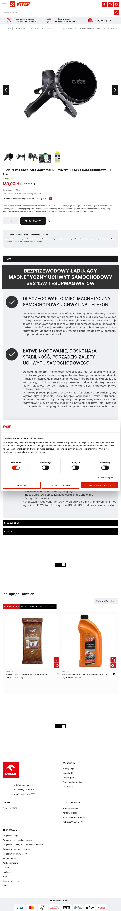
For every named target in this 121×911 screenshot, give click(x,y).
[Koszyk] (116, 4)
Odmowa (21, 485)
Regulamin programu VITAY (15, 854)
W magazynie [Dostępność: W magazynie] (8, 179)
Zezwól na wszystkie (99, 485)
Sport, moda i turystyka (73, 782)
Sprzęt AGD (68, 773)
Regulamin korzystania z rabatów (17, 840)
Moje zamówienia (70, 808)
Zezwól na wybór (60, 485)
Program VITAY (9, 858)
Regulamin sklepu (10, 836)
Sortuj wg (100, 601)
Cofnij (9, 29)
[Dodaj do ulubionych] (50, 221)
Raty (9, 532)
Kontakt (6, 872)
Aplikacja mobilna (10, 863)
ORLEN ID (7, 868)
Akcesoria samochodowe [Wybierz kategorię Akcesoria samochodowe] (32, 607)
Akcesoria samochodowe (55, 29)
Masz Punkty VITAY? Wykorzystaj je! (29, 235)
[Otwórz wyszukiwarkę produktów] (60, 12)
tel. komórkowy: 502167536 (23, 794)
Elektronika (68, 787)
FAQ (5, 877)
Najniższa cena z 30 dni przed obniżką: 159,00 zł (22, 194)
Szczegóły (13, 523)
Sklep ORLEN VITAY (22, 29)
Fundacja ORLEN (10, 808)
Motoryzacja (38, 29)
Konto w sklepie (70, 813)
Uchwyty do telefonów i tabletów (81, 29)
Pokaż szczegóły (105, 477)
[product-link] (32, 651)
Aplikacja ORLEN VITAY (73, 822)
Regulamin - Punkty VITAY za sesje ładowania (23, 845)
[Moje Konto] (104, 4)
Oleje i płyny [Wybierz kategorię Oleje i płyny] (50, 607)
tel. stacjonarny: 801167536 (23, 790)
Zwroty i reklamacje (11, 881)
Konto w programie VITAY (74, 817)
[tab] (60, 259)
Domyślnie (109, 601)
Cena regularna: (9, 190)
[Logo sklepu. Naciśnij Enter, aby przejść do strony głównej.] (20, 4)
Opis (9, 259)
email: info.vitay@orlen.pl (22, 785)
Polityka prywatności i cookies (16, 849)
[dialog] (110, 4)
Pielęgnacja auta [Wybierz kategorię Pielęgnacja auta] (11, 607)
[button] (4, 4)
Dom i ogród (68, 778)
